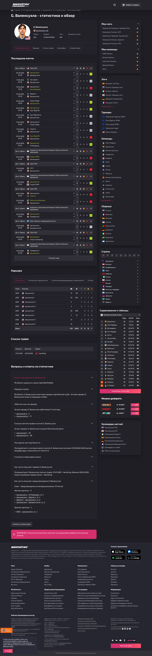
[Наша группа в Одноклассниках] (124, 640)
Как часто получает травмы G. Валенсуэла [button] (33, 467)
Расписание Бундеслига (111, 441)
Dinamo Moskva (108, 58)
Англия (105, 222)
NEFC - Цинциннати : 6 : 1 (26, 512)
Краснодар (108, 197)
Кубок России (82, 574)
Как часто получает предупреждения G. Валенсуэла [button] (37, 481)
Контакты (114, 596)
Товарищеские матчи (85, 579)
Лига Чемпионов (84, 572)
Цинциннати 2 (22, 416)
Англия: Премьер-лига (111, 95)
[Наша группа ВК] (116, 640)
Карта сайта (81, 631)
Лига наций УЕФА (109, 124)
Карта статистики (117, 598)
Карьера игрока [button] (21, 389)
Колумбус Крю (20, 451)
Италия (105, 234)
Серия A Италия (16, 569)
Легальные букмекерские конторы (90, 601)
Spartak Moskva (108, 65)
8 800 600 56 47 (59, 636)
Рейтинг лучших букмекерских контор (91, 596)
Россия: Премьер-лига (111, 87)
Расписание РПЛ (108, 428)
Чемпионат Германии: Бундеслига (115, 36)
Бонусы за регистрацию (53, 601)
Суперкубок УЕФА (84, 582)
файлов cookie (8, 646)
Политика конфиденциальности (87, 628)
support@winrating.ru (50, 640)
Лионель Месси (16, 596)
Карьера (38, 48)
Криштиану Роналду (18, 593)
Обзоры (67, 3)
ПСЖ (105, 162)
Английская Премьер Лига (20, 572)
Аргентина (106, 241)
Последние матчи (22, 48)
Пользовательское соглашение (87, 623)
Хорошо (8, 651)
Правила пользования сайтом (121, 603)
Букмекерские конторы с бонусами (90, 606)
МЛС (35, 68)
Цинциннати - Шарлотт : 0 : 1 (28, 497)
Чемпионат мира (109, 128)
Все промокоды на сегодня (53, 603)
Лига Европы (82, 569)
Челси (106, 166)
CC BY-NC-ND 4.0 (121, 629)
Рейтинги (50, 3)
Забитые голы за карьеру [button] (25, 404)
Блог (82, 3)
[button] (120, 261)
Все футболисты (17, 608)
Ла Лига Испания (17, 574)
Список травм (53, 48)
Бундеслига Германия (19, 577)
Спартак (107, 185)
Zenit (104, 69)
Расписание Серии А (110, 434)
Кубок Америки (108, 132)
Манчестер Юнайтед (111, 177)
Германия (106, 230)
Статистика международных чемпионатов (69, 280)
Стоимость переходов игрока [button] (27, 457)
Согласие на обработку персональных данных (124, 607)
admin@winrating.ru (65, 643)
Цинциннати (21, 414)
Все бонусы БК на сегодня (53, 608)
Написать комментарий (22, 524)
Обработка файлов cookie (120, 601)
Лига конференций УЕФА (87, 577)
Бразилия (106, 237)
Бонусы (59, 3)
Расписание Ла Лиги (110, 438)
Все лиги (14, 585)
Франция (106, 214)
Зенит (106, 181)
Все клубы (48, 585)
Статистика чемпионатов (39, 280)
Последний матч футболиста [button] (27, 443)
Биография (67, 48)
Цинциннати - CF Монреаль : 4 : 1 (30, 495)
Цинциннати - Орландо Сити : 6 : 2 (30, 502)
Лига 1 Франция (16, 579)
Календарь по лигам (111, 447)
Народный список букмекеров (88, 598)
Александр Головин (18, 603)
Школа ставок (100, 3)
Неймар (14, 598)
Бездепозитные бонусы (52, 598)
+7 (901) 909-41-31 (57, 635)
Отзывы (89, 3)
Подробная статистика (120, 391)
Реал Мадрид (109, 143)
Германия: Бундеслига (111, 99)
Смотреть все (106, 107)
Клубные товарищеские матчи (45, 221)
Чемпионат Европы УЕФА (112, 117)
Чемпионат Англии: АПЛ (111, 32)
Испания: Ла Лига (110, 83)
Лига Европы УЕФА (110, 120)
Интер (106, 170)
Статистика (41, 3)
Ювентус (107, 174)
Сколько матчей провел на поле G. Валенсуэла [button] (35, 423)
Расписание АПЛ (108, 431)
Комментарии (82, 48)
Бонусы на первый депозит (54, 596)
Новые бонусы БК (50, 593)
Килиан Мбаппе (16, 601)
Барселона (108, 147)
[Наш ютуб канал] (120, 640)
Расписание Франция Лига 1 (113, 444)
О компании (115, 593)
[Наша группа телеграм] (112, 640)
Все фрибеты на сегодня (53, 606)
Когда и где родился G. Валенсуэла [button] (29, 377)
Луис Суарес (15, 606)
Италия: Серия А (109, 91)
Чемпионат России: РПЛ (111, 44)
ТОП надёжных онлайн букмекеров (90, 603)
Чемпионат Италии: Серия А (113, 40)
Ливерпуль (108, 154)
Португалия (107, 226)
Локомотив (108, 189)
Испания (107, 218)
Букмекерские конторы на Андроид (90, 608)
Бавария (107, 158)
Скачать (75, 3)
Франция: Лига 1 (109, 103)
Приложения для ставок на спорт (89, 593)
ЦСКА (106, 193)
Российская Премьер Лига (20, 582)
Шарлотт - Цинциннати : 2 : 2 (28, 500)
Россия (105, 211)
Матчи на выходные (111, 451)
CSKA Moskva (107, 54)
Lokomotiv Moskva (109, 61)
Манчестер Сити (110, 151)
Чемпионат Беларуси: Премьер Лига (116, 28)
